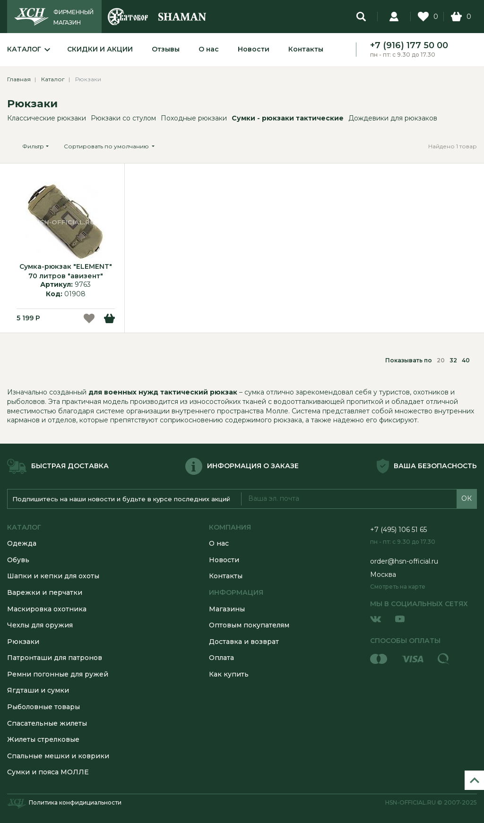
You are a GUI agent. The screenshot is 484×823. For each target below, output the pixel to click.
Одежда (21, 543)
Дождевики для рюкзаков (392, 118)
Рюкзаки (32, 103)
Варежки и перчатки (44, 592)
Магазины (227, 609)
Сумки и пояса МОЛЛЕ (48, 772)
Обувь (18, 560)
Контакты (305, 49)
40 (466, 360)
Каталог (24, 49)
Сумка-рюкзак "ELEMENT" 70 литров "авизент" (65, 271)
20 (441, 360)
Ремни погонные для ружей (57, 674)
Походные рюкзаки (194, 118)
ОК (466, 498)
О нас (209, 49)
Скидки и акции (100, 49)
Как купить (229, 674)
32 (453, 360)
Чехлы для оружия (40, 625)
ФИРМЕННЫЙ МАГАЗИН (73, 17)
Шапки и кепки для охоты (53, 576)
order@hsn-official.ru (404, 561)
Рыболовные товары (43, 707)
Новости (253, 49)
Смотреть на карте (397, 586)
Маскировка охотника (46, 609)
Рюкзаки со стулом (123, 118)
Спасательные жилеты (47, 723)
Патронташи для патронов (54, 657)
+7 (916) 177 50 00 (409, 45)
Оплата (221, 657)
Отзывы (166, 49)
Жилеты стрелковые (43, 739)
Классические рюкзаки (46, 118)
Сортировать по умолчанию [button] (107, 146)
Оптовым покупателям (249, 625)
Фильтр (33, 146)
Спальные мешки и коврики (58, 756)
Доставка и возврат (244, 641)
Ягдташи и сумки (38, 690)
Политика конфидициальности (75, 802)
